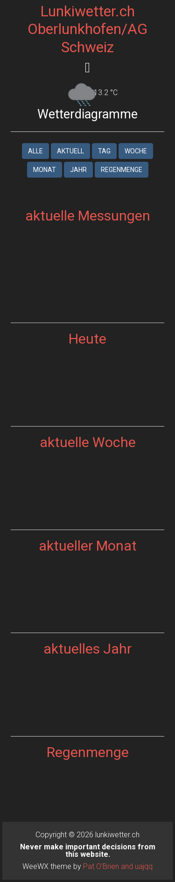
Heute (87, 339)
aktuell (70, 151)
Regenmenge (121, 169)
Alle (35, 151)
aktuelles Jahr (87, 649)
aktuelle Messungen (87, 215)
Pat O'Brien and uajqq (118, 866)
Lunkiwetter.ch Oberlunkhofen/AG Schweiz (87, 29)
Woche (136, 151)
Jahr (78, 169)
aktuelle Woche (88, 442)
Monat (44, 169)
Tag (104, 151)
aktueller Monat (88, 545)
